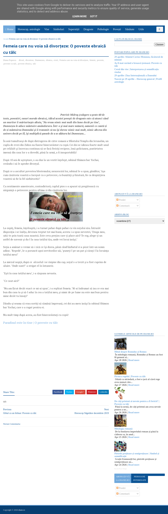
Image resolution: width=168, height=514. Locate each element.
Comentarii (123, 206)
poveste (100, 60)
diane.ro (21, 510)
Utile (141, 29)
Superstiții (73, 29)
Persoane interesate (139, 478)
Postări (120, 200)
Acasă (6, 39)
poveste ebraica (24, 64)
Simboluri (58, 29)
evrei (56, 60)
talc (34, 64)
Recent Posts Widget (120, 469)
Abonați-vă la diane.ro (123, 478)
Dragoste (88, 29)
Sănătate (129, 29)
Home (10, 29)
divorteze (30, 60)
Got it (93, 16)
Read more (133, 360)
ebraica (49, 60)
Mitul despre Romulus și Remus (130, 352)
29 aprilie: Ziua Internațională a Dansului (135, 75)
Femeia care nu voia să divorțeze (74, 60)
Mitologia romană (123, 428)
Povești (117, 29)
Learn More (79, 16)
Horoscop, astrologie (29, 29)
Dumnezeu (40, 60)
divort (21, 60)
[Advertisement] (31, 92)
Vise (46, 29)
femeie (93, 60)
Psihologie (103, 29)
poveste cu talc (10, 64)
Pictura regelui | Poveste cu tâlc (130, 376)
